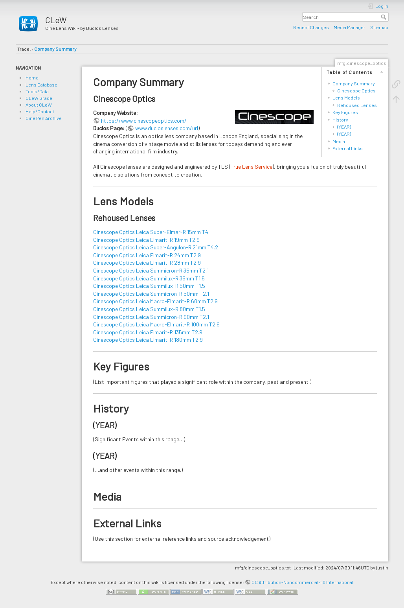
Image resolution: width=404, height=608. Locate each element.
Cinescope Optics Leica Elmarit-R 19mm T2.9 (146, 239)
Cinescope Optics (356, 90)
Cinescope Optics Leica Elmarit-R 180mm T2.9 (148, 339)
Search (384, 17)
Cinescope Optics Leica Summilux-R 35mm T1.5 (149, 278)
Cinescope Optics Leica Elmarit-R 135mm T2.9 (147, 332)
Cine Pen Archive (44, 118)
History (340, 119)
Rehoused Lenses (357, 105)
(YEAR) (344, 126)
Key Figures (345, 112)
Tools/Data (37, 91)
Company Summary (55, 49)
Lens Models (346, 97)
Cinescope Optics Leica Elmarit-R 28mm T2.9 (147, 262)
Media (338, 141)
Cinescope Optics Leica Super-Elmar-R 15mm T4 (150, 231)
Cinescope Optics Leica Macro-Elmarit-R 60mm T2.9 (155, 301)
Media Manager (349, 27)
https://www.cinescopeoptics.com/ (144, 120)
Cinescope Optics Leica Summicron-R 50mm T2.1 (151, 293)
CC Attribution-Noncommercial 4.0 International (302, 582)
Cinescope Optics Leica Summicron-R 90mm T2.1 (151, 316)
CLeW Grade (39, 98)
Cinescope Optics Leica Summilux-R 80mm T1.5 (149, 309)
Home (32, 77)
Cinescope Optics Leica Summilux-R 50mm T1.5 (149, 285)
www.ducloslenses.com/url (166, 128)
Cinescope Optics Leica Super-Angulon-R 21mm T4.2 (155, 247)
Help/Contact (40, 111)
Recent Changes (311, 27)
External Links (347, 148)
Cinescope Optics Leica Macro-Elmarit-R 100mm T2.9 (156, 324)
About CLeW (39, 104)
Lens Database (41, 84)
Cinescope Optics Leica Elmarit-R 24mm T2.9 (147, 255)
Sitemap (379, 27)
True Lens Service (251, 166)
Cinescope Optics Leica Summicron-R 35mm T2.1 (151, 270)
